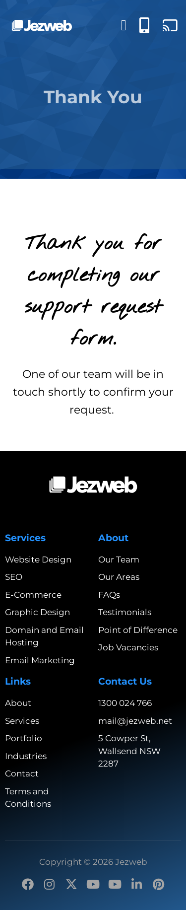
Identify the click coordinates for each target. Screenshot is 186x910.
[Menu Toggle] (123, 25)
